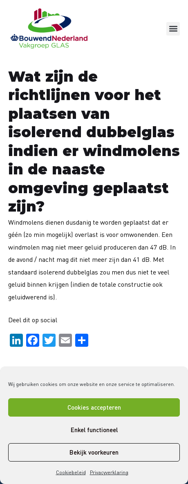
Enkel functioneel (94, 429)
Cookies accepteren (94, 407)
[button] (173, 29)
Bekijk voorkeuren (94, 452)
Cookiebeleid (71, 472)
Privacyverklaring (109, 472)
